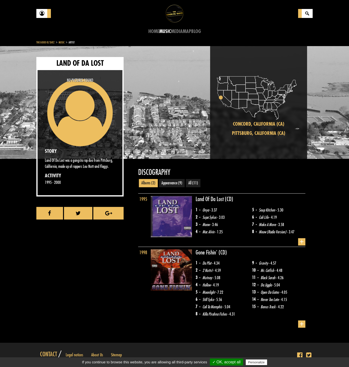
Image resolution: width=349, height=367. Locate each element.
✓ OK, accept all (226, 362)
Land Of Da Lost (210, 199)
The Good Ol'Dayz (45, 42)
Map (187, 31)
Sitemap (116, 355)
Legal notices (74, 355)
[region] (258, 102)
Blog (196, 31)
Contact (48, 354)
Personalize (256, 362)
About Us (97, 355)
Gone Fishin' (207, 252)
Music (165, 31)
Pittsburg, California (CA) (258, 133)
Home (153, 31)
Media (177, 31)
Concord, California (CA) (258, 124)
